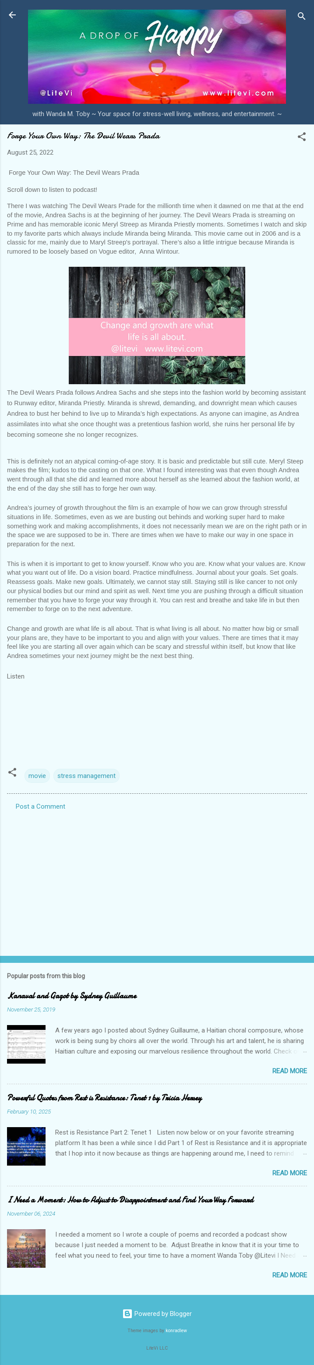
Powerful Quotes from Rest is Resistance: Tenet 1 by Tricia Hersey (104, 1098)
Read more (289, 1071)
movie (37, 776)
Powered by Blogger (157, 1314)
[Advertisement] (157, 880)
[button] (301, 138)
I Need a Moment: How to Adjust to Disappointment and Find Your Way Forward (130, 1200)
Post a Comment (40, 806)
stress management (86, 776)
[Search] (301, 17)
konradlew (176, 1330)
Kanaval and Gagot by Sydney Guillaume (71, 995)
